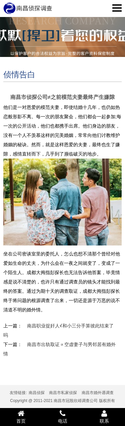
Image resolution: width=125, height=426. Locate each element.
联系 (104, 417)
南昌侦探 (37, 392)
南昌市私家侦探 (63, 392)
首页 (21, 417)
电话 (62, 417)
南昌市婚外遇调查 (98, 392)
